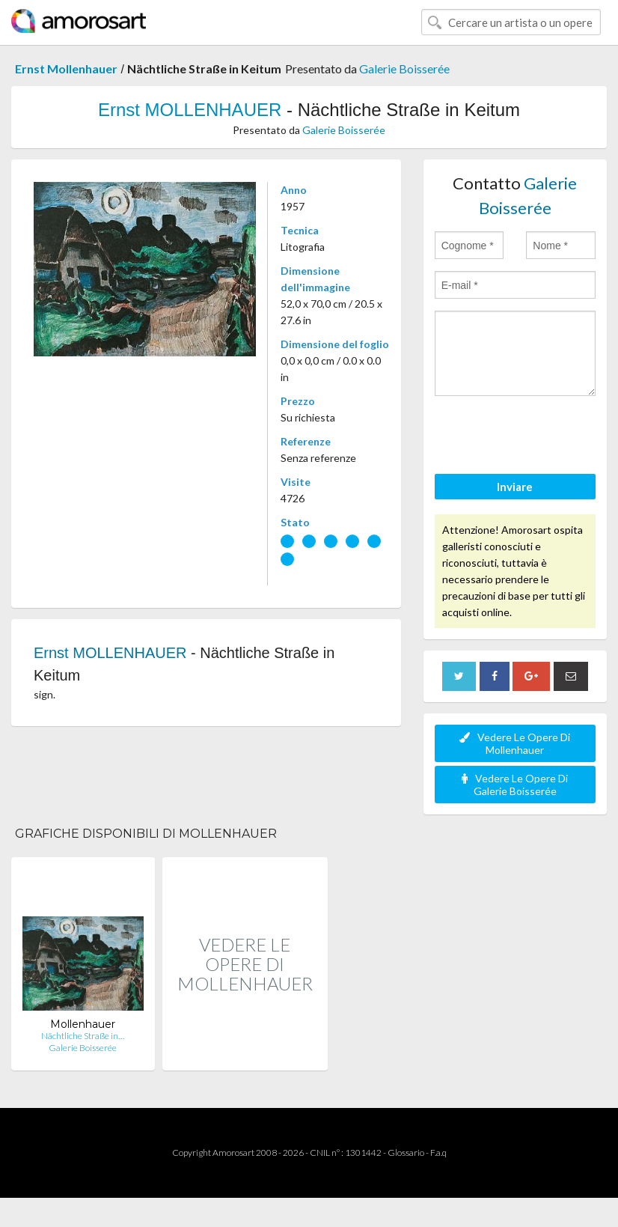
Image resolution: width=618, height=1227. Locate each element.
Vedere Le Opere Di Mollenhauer (514, 743)
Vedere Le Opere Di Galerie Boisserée (515, 784)
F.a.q (438, 1152)
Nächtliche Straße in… (82, 1035)
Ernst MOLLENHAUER (189, 110)
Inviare (515, 486)
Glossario (406, 1152)
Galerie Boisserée (404, 68)
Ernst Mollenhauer (66, 68)
